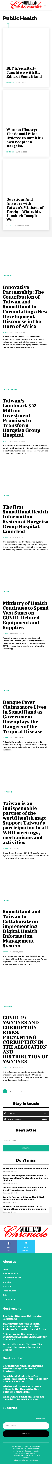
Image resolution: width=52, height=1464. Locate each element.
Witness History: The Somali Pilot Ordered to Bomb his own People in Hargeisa (24, 138)
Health (7, 900)
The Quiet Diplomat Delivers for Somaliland (25, 1168)
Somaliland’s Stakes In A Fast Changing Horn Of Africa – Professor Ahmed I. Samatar (25, 1379)
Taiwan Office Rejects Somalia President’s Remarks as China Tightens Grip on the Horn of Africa (25, 1178)
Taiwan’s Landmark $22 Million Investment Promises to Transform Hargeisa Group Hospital (21, 418)
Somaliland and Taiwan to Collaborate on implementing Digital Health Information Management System (21, 928)
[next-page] (21, 1091)
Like (45, 1113)
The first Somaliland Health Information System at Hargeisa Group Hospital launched (26, 519)
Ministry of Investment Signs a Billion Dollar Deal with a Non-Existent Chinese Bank (22, 1389)
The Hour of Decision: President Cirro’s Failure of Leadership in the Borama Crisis (24, 1207)
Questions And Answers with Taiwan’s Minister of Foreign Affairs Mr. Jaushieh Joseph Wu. (25, 209)
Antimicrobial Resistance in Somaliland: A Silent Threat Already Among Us (24, 1188)
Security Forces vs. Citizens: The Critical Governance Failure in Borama (23, 1198)
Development (10, 389)
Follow (44, 1119)
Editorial (9, 276)
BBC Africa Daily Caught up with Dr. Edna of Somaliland (24, 72)
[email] (26, 1140)
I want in (26, 1148)
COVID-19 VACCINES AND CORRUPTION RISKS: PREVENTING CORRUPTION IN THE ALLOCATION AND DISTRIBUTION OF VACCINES (25, 1039)
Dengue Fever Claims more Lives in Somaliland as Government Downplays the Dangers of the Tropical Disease (24, 716)
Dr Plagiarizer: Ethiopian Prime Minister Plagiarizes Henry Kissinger (23, 1368)
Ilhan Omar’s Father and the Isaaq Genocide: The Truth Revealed (23, 1398)
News (6, 495)
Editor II (10, 82)
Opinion (8, 792)
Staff (9, 225)
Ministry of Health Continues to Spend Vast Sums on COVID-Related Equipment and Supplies (26, 615)
